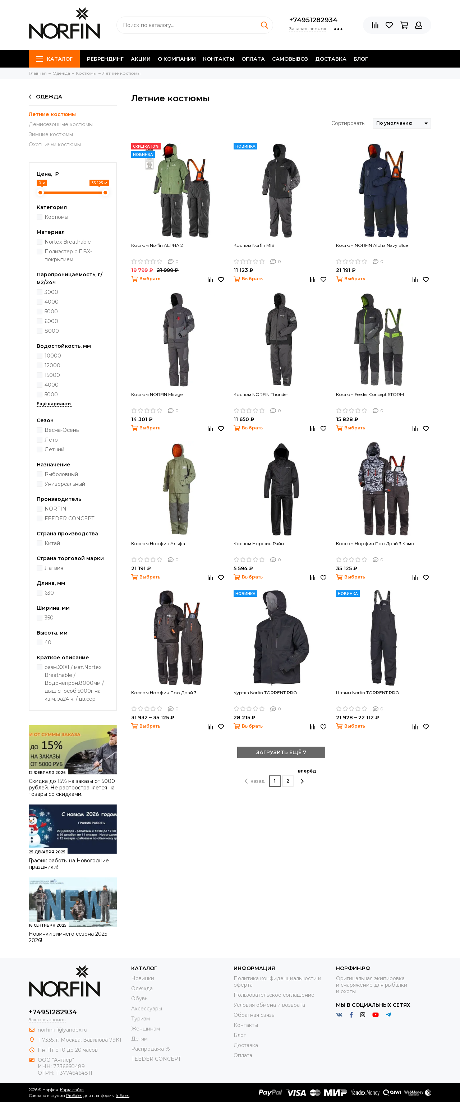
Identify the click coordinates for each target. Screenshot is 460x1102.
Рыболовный (61, 474)
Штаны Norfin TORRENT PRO (367, 692)
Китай (52, 543)
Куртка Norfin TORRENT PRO (265, 692)
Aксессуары (146, 1008)
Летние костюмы (52, 114)
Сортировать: (348, 123)
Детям (139, 1039)
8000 (52, 331)
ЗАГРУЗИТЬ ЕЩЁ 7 (281, 752)
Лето (51, 440)
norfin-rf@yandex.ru (62, 1030)
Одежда (45, 96)
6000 (51, 321)
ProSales (74, 1095)
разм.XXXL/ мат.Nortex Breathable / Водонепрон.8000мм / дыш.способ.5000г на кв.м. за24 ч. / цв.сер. (74, 683)
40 (48, 642)
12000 (52, 365)
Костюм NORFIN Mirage (157, 394)
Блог (361, 59)
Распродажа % (150, 1049)
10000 (53, 355)
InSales (122, 1095)
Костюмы (56, 217)
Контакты (218, 59)
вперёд (307, 776)
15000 (52, 375)
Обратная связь (254, 1015)
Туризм (140, 1018)
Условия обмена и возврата (269, 1005)
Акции (141, 59)
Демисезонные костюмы (61, 124)
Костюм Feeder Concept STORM (370, 394)
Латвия (54, 568)
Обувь (139, 998)
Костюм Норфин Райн (259, 543)
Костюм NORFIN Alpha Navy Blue (372, 245)
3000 (51, 292)
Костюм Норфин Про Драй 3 (164, 692)
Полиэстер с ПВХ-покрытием (68, 255)
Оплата (253, 59)
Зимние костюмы (51, 134)
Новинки (142, 978)
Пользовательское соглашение (274, 995)
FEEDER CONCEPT (69, 518)
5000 (51, 311)
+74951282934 (313, 20)
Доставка (330, 59)
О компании (177, 59)
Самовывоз (290, 59)
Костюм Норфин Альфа (158, 543)
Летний (54, 449)
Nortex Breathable (68, 242)
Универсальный (65, 484)
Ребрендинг (105, 59)
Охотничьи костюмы (55, 144)
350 (49, 617)
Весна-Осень (62, 430)
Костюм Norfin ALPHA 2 (157, 245)
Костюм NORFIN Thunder (261, 394)
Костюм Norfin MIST (255, 245)
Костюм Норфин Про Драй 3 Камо (375, 543)
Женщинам (145, 1028)
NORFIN (55, 509)
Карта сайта (72, 1089)
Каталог (54, 59)
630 (49, 593)
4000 (52, 302)
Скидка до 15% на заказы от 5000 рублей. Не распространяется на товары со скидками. (72, 787)
